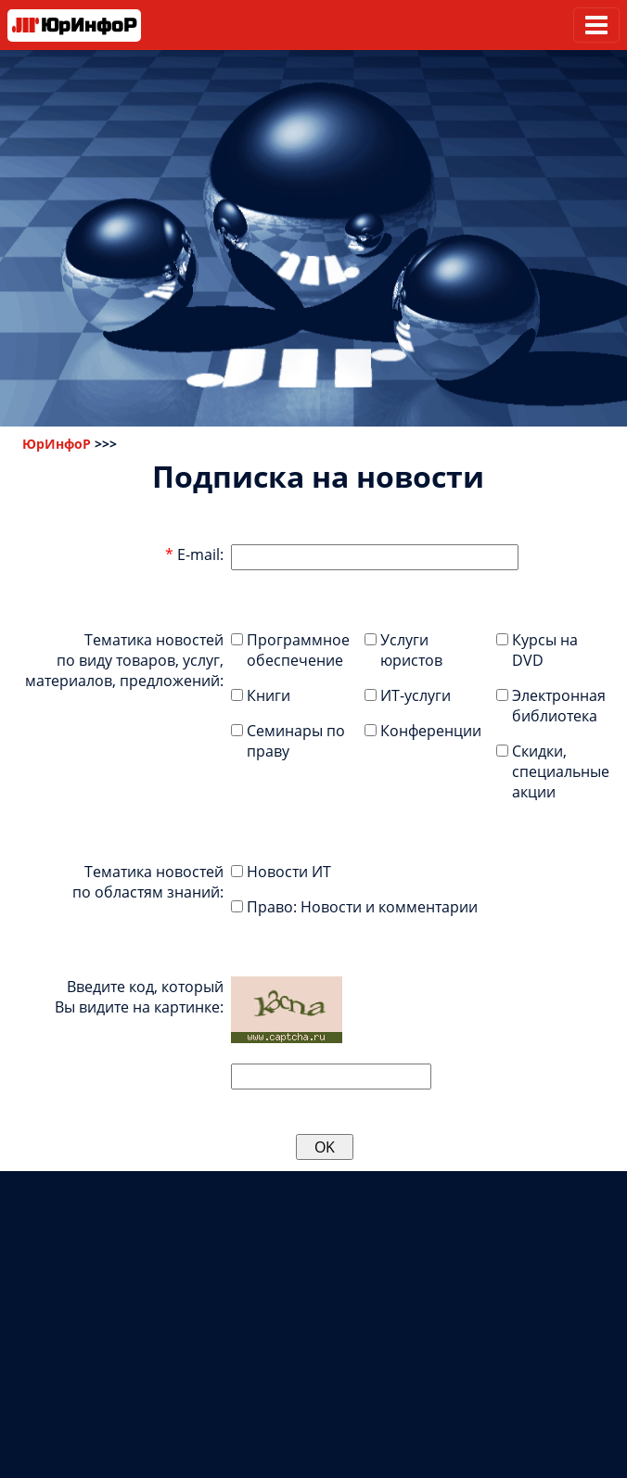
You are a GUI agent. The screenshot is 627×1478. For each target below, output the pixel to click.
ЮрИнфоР (56, 443)
